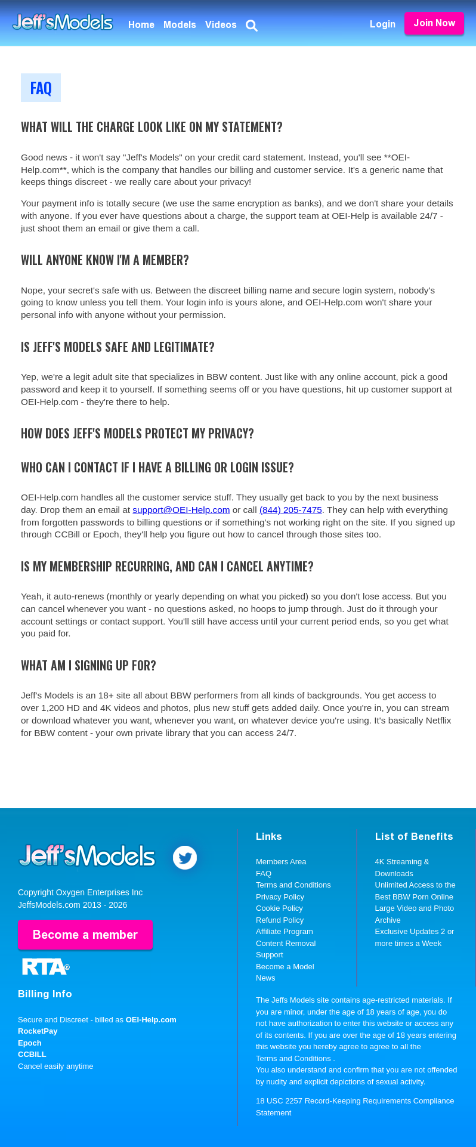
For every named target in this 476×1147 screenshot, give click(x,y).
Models (179, 24)
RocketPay (37, 1031)
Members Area (281, 861)
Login (382, 24)
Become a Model (285, 966)
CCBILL (32, 1054)
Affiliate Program (284, 931)
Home (141, 24)
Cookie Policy (279, 908)
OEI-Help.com (151, 1019)
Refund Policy (280, 920)
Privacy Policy (280, 896)
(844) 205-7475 (290, 510)
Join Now (434, 23)
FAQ (263, 873)
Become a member (85, 935)
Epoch (30, 1042)
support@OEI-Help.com (181, 510)
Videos (221, 24)
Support (269, 954)
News (266, 977)
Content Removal (286, 943)
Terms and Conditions (293, 884)
